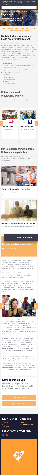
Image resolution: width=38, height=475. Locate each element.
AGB (3, 424)
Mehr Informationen (7, 4)
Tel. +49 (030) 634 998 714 (19, 403)
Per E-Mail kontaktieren (19, 397)
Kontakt (22, 422)
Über (26, 424)
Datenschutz (5, 426)
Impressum (5, 422)
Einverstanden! (19, 7)
